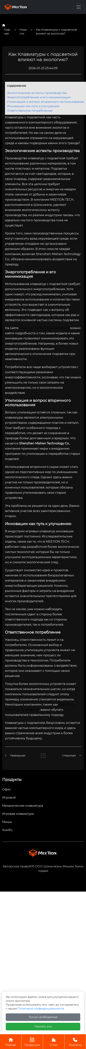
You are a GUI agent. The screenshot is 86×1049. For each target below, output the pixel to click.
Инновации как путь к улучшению (33, 106)
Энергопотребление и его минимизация (39, 97)
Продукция (32, 1041)
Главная (7, 31)
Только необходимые (43, 1017)
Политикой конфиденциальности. (41, 1008)
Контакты (75, 1041)
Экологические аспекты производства (37, 93)
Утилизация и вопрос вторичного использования (45, 102)
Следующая (69, 755)
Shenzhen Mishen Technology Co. (44, 328)
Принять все (43, 1026)
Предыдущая (17, 755)
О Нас (53, 1041)
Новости (23, 31)
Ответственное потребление (29, 110)
